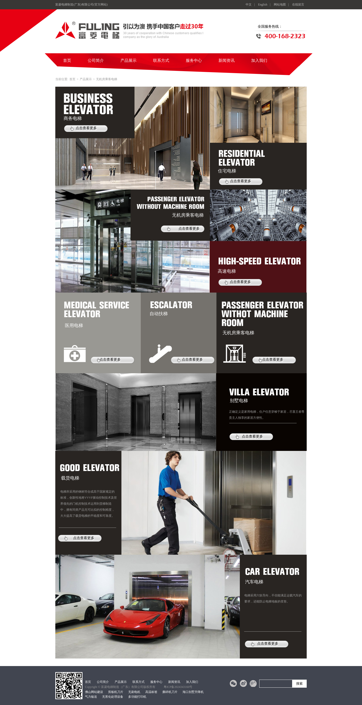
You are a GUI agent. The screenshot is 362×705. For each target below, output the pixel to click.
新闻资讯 (226, 60)
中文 (249, 4)
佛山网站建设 (94, 692)
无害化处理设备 (112, 696)
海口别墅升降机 (193, 692)
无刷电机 (134, 692)
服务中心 (194, 60)
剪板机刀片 (115, 692)
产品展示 (128, 60)
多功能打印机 (137, 696)
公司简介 (96, 60)
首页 (67, 60)
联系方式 (161, 60)
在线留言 (298, 4)
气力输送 (91, 696)
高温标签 (151, 692)
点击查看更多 (86, 128)
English (262, 4)
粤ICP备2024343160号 (178, 687)
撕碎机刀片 (169, 692)
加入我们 (259, 60)
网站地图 (280, 4)
